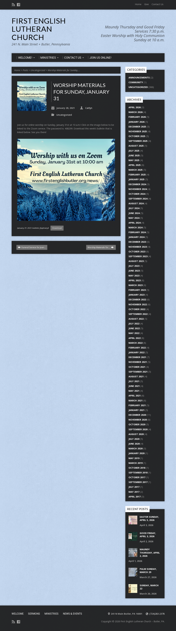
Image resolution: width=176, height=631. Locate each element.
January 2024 (136, 237)
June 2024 (134, 213)
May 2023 (134, 275)
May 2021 (134, 390)
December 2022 (137, 299)
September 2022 (138, 314)
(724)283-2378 (157, 613)
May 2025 (134, 160)
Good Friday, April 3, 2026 (148, 535)
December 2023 (137, 241)
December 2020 (137, 414)
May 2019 (134, 458)
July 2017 (134, 486)
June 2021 (134, 386)
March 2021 (136, 400)
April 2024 (135, 222)
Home (138, 4)
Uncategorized (38, 70)
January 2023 (136, 294)
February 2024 (137, 232)
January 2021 (136, 410)
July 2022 (134, 323)
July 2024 (134, 208)
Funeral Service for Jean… (32, 247)
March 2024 (136, 227)
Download (57, 228)
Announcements (139, 77)
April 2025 (135, 165)
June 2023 (134, 270)
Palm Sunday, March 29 (148, 570)
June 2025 (134, 155)
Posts (25, 70)
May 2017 (134, 491)
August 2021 (136, 376)
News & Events (72, 613)
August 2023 (136, 261)
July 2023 (134, 265)
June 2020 (134, 443)
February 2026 (137, 116)
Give (146, 4)
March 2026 (136, 112)
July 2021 (134, 381)
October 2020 (137, 424)
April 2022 (135, 338)
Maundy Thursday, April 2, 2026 (150, 552)
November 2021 (138, 361)
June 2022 (134, 328)
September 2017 (138, 482)
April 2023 (135, 280)
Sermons (34, 613)
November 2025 (138, 131)
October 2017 (137, 477)
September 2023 (138, 256)
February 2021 (137, 405)
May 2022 (134, 333)
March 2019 (136, 462)
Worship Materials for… (101, 247)
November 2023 (138, 246)
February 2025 (137, 174)
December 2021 (137, 357)
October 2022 (137, 309)
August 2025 (136, 145)
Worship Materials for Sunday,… (64, 70)
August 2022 (136, 318)
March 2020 (136, 448)
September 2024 (138, 198)
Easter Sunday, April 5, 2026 (149, 518)
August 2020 (136, 434)
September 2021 (138, 371)
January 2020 (136, 453)
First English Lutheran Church (39, 29)
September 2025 (138, 140)
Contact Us (157, 4)
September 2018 (138, 472)
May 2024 (134, 217)
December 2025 (137, 126)
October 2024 (137, 193)
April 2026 (135, 107)
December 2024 (137, 184)
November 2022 (138, 304)
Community (136, 82)
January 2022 (136, 352)
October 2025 (137, 136)
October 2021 (137, 366)
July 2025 (134, 150)
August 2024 (136, 203)
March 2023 (136, 285)
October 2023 (137, 251)
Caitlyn (88, 107)
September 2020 (138, 429)
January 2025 (136, 179)
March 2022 (136, 342)
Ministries (51, 613)
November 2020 (138, 419)
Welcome (18, 613)
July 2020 (134, 438)
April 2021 (135, 395)
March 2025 (136, 169)
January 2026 (136, 121)
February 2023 (137, 289)
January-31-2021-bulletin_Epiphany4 (33, 228)
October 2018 (137, 467)
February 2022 (137, 347)
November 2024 (138, 189)
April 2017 (135, 496)
